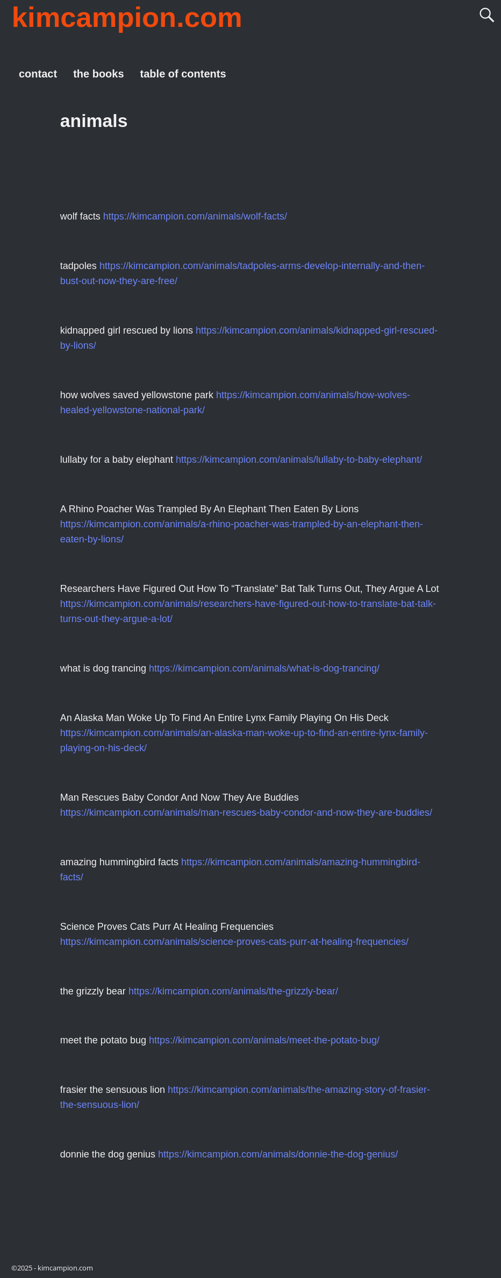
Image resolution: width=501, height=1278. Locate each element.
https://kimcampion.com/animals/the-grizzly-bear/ (233, 991)
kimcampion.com (127, 17)
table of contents (183, 74)
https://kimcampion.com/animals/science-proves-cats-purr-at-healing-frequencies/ (234, 941)
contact (38, 74)
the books (98, 74)
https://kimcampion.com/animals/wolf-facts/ (195, 216)
